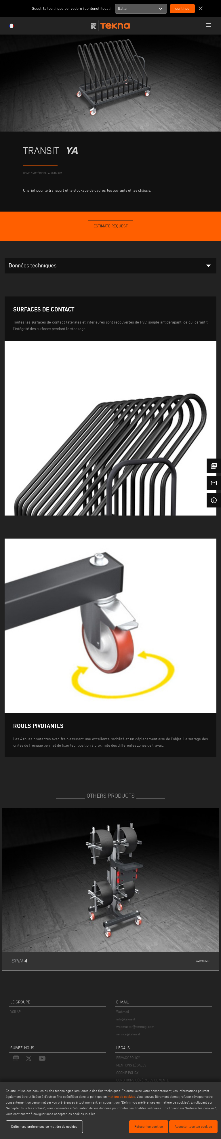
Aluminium (55, 173)
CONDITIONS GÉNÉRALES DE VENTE (142, 1080)
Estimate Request (111, 226)
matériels (39, 173)
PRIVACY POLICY (128, 1058)
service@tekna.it (128, 1034)
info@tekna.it (125, 1019)
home (26, 173)
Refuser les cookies (148, 1126)
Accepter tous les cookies (193, 1126)
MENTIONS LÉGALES (131, 1065)
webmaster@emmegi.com (135, 1026)
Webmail (122, 1011)
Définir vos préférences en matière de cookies (44, 1126)
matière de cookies (121, 1096)
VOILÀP (15, 1011)
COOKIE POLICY (127, 1073)
